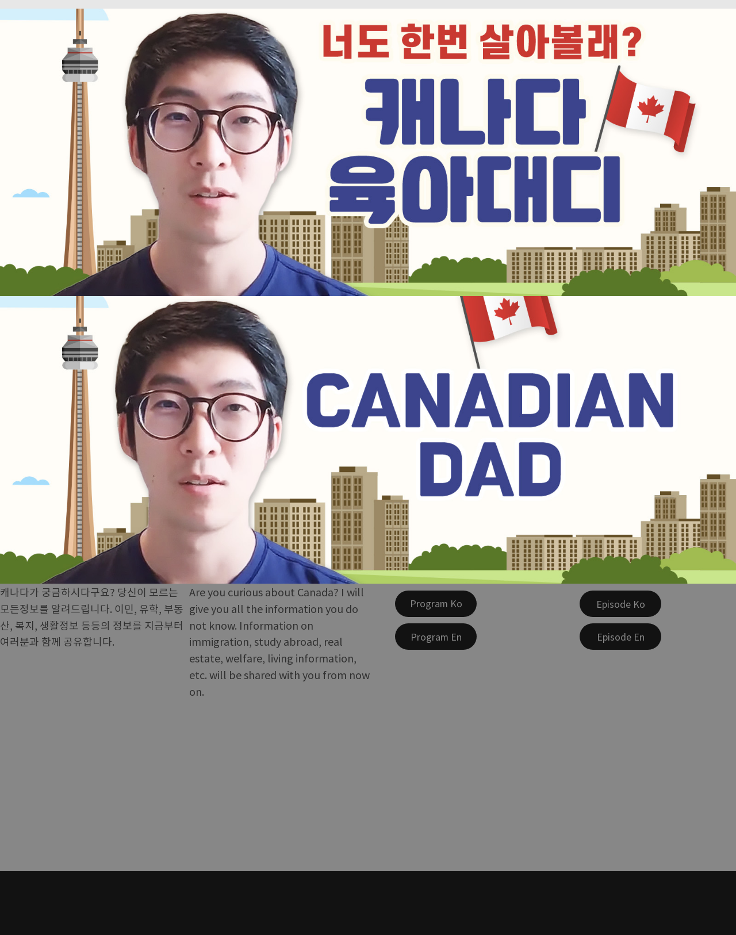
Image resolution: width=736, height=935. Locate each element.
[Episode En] (620, 636)
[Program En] (436, 636)
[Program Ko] (436, 604)
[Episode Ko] (620, 604)
